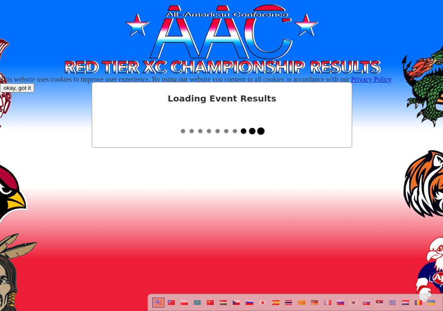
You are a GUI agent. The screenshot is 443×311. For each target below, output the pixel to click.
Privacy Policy (371, 79)
